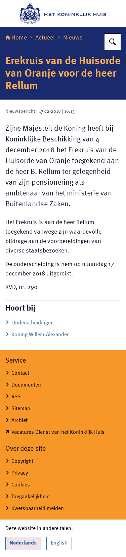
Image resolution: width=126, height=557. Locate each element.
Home (16, 38)
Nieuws (73, 38)
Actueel (45, 38)
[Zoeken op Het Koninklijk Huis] (112, 42)
